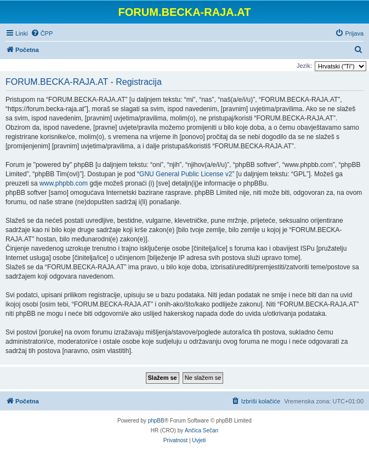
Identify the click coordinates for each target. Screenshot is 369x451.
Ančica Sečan (201, 430)
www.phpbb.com (63, 183)
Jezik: (304, 65)
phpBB (156, 421)
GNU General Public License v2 (185, 174)
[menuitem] (42, 33)
